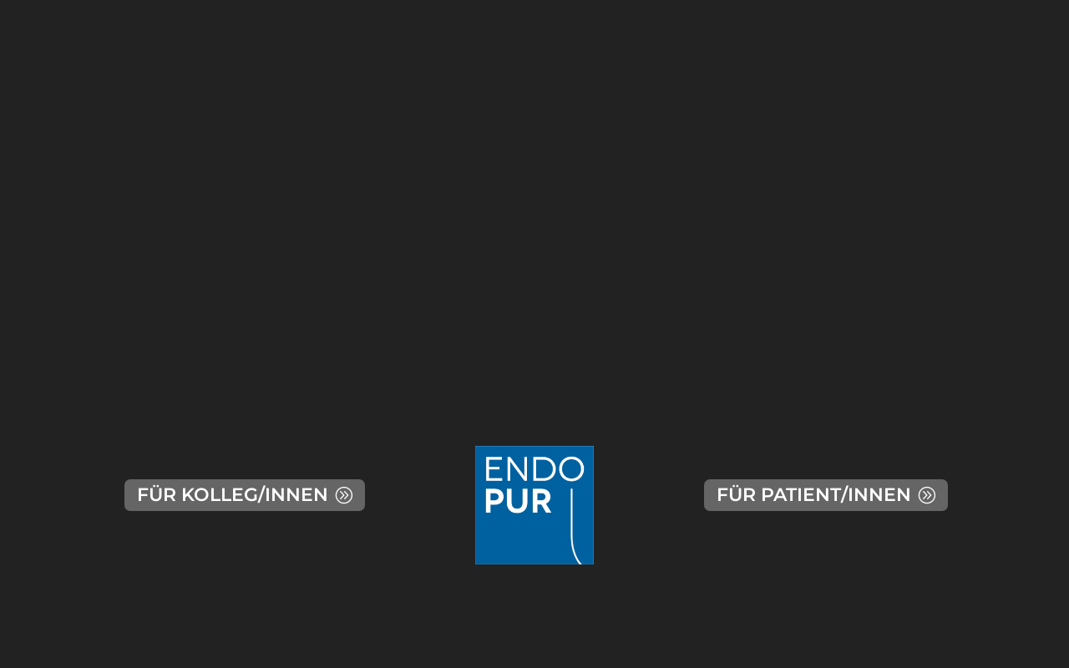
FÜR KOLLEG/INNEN (232, 494)
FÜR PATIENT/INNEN (814, 494)
